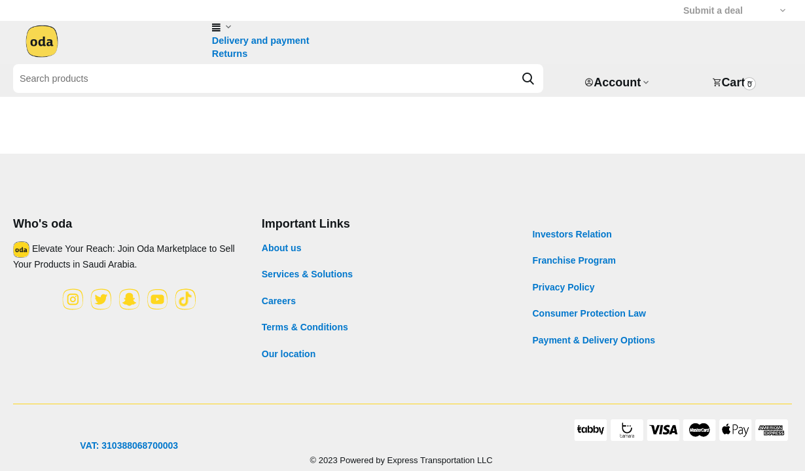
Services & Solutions (307, 274)
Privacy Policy (563, 287)
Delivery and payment (259, 40)
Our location (288, 354)
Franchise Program (574, 260)
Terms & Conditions (305, 327)
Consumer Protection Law (588, 313)
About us (282, 248)
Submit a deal (713, 10)
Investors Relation (571, 234)
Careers (279, 301)
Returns (229, 53)
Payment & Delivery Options (593, 340)
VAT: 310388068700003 (129, 445)
